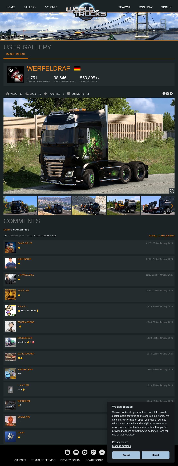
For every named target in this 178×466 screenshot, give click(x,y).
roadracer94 (25, 369)
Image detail (16, 54)
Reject (155, 455)
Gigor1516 (23, 290)
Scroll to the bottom (162, 235)
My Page (51, 7)
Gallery (29, 7)
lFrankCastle (26, 275)
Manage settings (121, 445)
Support (20, 460)
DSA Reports (94, 460)
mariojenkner (26, 354)
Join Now (145, 7)
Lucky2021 (23, 385)
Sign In (166, 7)
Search (124, 7)
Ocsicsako (24, 417)
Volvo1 (22, 306)
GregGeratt (25, 338)
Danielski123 (25, 243)
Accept (126, 455)
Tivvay (21, 432)
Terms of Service (43, 460)
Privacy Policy (70, 460)
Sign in (6, 230)
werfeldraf (48, 68)
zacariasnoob (26, 322)
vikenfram (24, 401)
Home (10, 7)
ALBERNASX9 (24, 259)
